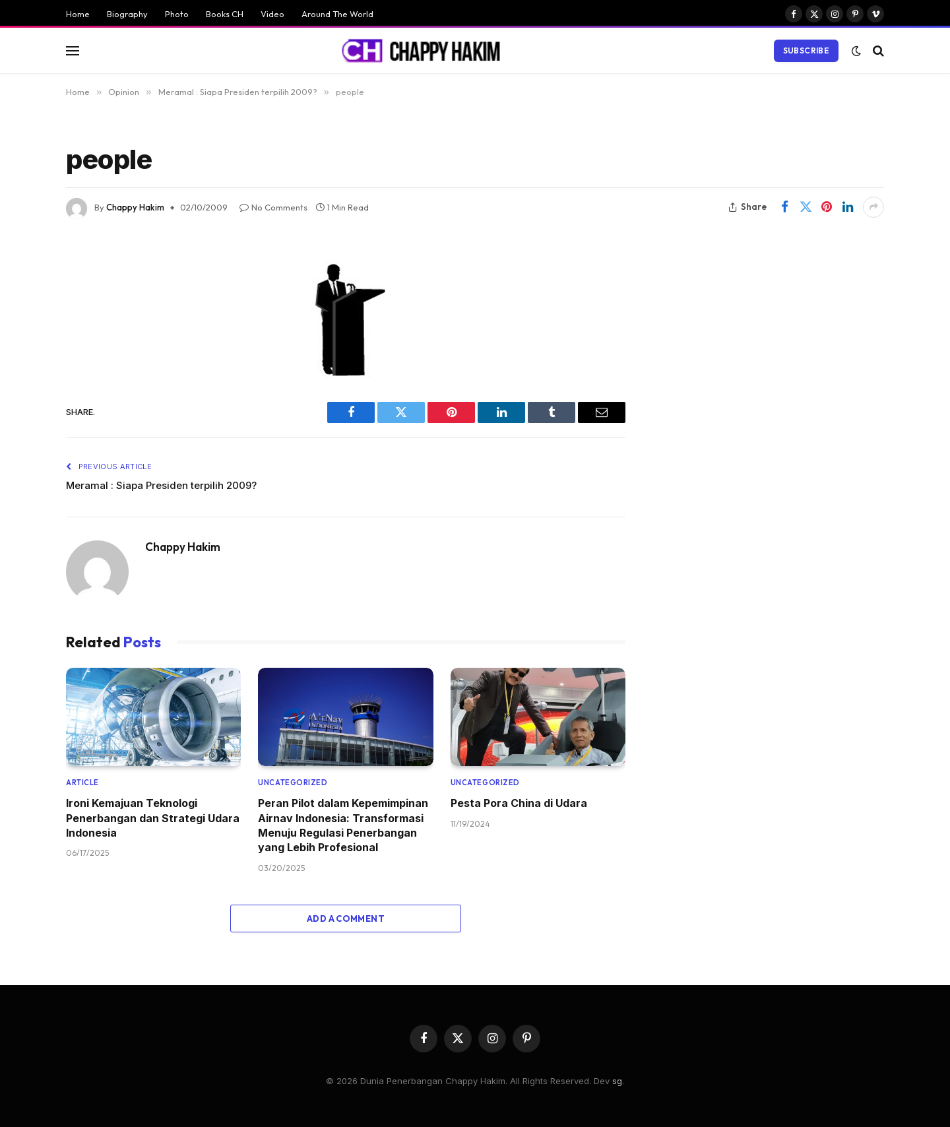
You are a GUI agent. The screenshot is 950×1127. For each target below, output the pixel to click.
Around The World (337, 14)
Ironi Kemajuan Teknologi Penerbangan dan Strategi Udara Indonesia (152, 817)
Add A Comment (346, 918)
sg (617, 1081)
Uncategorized (292, 782)
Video (272, 14)
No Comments (273, 207)
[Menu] (72, 50)
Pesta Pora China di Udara (519, 803)
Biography (127, 14)
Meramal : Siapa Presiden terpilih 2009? (162, 485)
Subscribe (806, 50)
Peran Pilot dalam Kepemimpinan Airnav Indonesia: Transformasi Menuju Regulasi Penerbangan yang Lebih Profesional (343, 825)
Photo (177, 14)
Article (82, 782)
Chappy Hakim (135, 207)
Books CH (224, 14)
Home (78, 14)
